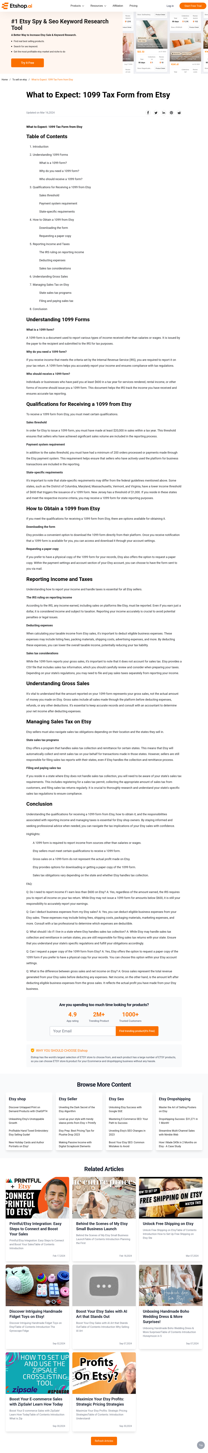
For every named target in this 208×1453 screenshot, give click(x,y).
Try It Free (27, 62)
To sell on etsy (19, 79)
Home (5, 79)
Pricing (133, 5)
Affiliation (118, 5)
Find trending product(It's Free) (137, 1031)
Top (201, 1445)
